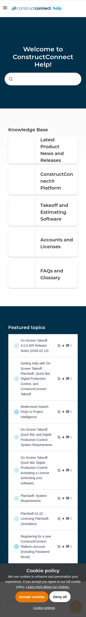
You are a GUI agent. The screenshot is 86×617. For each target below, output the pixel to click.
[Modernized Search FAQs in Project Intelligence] (42, 411)
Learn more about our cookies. (48, 587)
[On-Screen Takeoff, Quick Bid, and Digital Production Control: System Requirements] (42, 437)
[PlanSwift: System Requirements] (42, 498)
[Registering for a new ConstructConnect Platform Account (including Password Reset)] (42, 546)
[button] (43, 608)
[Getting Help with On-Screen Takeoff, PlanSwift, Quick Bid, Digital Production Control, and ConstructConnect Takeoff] (42, 379)
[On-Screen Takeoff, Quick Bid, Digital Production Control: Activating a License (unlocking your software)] (42, 470)
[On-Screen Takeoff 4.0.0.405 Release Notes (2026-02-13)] (42, 345)
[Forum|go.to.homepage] (36, 8)
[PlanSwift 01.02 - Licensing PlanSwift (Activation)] (42, 518)
